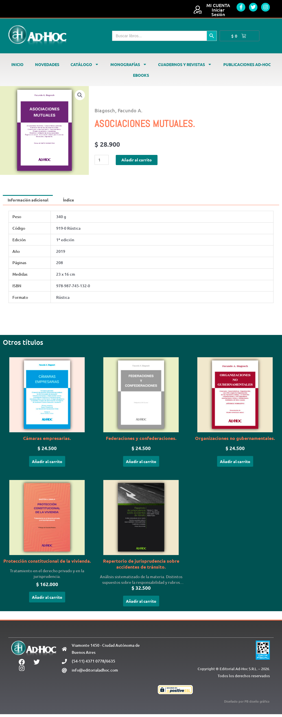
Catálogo (85, 64)
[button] (80, 95)
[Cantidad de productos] (102, 160)
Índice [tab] (73, 200)
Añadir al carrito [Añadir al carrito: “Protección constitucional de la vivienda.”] (47, 599)
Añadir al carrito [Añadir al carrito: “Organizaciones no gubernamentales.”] (235, 462)
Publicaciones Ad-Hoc (247, 64)
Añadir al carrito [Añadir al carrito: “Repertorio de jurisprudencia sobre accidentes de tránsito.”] (141, 603)
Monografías (128, 64)
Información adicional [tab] (29, 200)
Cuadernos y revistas (185, 64)
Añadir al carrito (139, 160)
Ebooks (141, 75)
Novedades (47, 64)
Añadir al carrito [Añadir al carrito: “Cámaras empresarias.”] (47, 462)
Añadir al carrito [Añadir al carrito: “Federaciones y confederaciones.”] (141, 462)
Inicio (17, 64)
